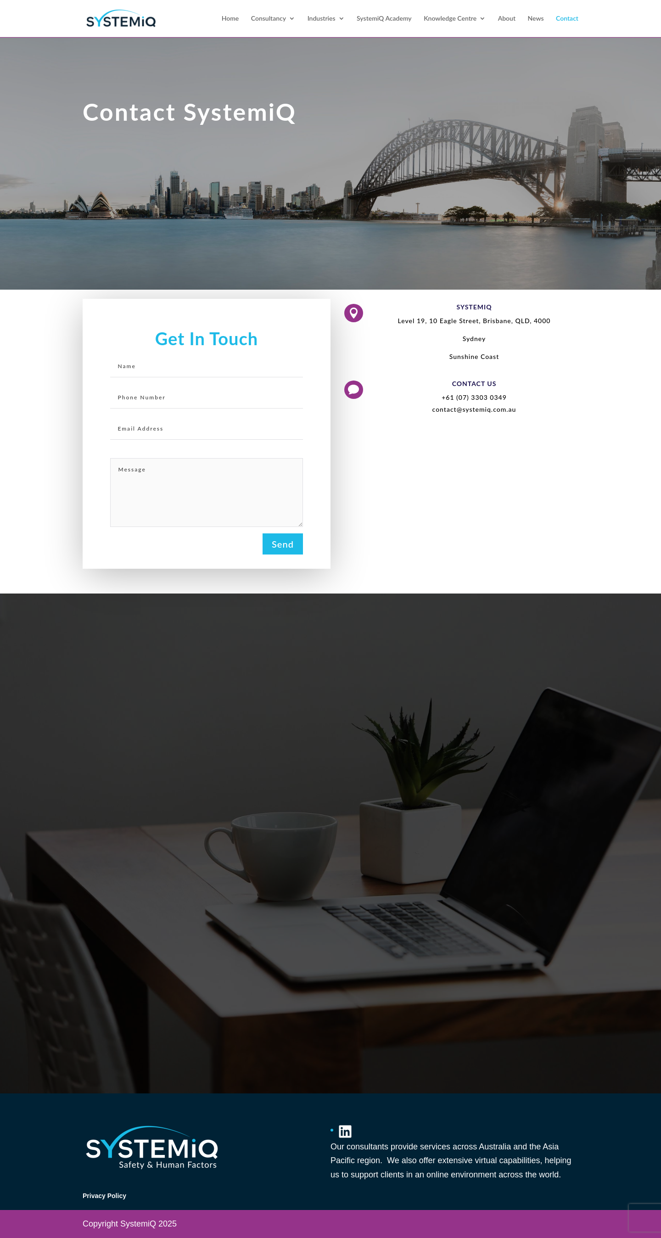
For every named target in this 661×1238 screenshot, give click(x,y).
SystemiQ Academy (384, 18)
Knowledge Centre (450, 18)
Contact (567, 18)
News (536, 18)
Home (230, 18)
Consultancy (268, 18)
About (506, 18)
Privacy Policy (104, 1195)
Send (283, 543)
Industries (322, 18)
